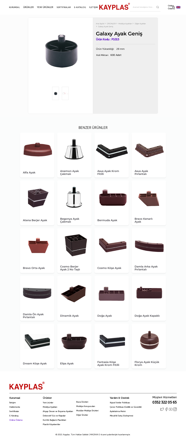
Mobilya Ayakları (50, 407)
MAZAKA (94, 434)
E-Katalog (13, 415)
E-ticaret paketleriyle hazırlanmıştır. (110, 434)
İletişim (12, 402)
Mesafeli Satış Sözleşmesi (121, 415)
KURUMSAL (11, 7)
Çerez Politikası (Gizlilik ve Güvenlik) (126, 407)
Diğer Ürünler (82, 415)
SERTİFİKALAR (60, 7)
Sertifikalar (14, 411)
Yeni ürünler (48, 402)
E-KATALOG (76, 7)
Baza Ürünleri (82, 402)
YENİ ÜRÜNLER (41, 7)
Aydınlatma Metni (118, 411)
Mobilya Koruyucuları (85, 406)
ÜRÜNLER (25, 7)
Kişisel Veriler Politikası (120, 402)
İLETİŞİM (90, 7)
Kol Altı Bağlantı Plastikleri (54, 420)
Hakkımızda (14, 407)
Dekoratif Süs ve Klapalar (54, 415)
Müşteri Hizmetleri (164, 398)
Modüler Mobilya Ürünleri (87, 410)
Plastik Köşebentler (51, 424)
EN (178, 7)
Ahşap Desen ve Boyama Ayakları (58, 411)
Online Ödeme (171, 7)
